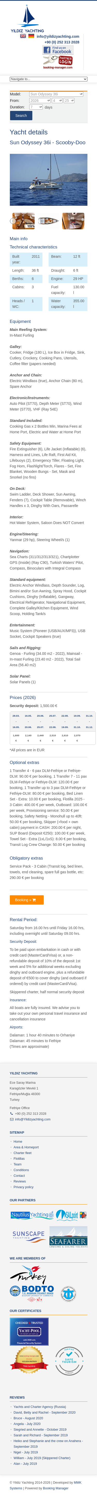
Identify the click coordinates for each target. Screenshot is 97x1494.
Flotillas (19, 1159)
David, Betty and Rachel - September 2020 (45, 1412)
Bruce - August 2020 (28, 1418)
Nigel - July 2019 (26, 1452)
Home (18, 1141)
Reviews (20, 1181)
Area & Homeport (26, 1147)
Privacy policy (24, 1187)
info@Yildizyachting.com (32, 1119)
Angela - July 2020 (27, 1424)
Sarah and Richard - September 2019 (41, 1435)
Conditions (21, 1170)
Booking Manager (56, 1488)
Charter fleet (23, 1153)
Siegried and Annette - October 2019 (40, 1429)
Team (18, 1164)
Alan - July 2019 (25, 1464)
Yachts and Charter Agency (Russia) (40, 1407)
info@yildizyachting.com (58, 36)
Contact (19, 1176)
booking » (25, 900)
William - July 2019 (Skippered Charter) (42, 1458)
